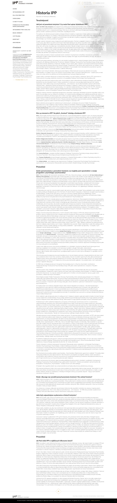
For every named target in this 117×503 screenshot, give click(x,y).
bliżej (22, 80)
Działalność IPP (93, 6)
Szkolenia (16, 18)
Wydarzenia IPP (18, 12)
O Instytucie (17, 21)
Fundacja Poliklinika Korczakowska (21, 25)
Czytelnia (16, 36)
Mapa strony (100, 496)
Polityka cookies (77, 496)
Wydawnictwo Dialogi (21, 29)
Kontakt (16, 39)
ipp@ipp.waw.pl (100, 3)
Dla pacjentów (19, 15)
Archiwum (16, 42)
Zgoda (88, 500)
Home (15, 9)
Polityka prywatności (89, 496)
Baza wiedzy (17, 33)
